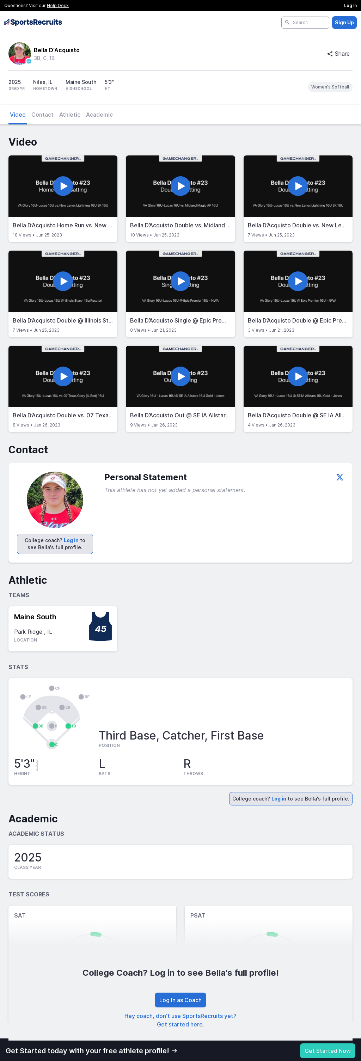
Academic (99, 114)
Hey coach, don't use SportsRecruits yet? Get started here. (180, 1020)
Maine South (35, 617)
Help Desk (58, 5)
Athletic (69, 114)
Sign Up (344, 22)
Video (18, 114)
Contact (42, 114)
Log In (350, 5)
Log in (71, 540)
